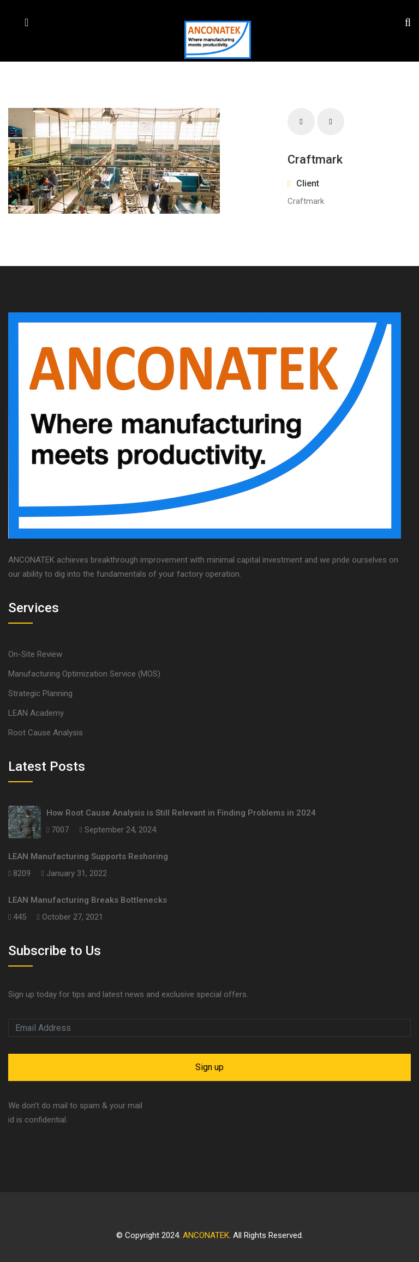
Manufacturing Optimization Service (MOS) (84, 674)
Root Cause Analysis (45, 733)
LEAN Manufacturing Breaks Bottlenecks (87, 900)
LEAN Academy (36, 713)
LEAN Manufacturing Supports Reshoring (88, 856)
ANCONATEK (206, 1235)
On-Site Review (35, 654)
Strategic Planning (40, 693)
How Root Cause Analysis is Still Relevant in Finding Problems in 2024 (181, 813)
